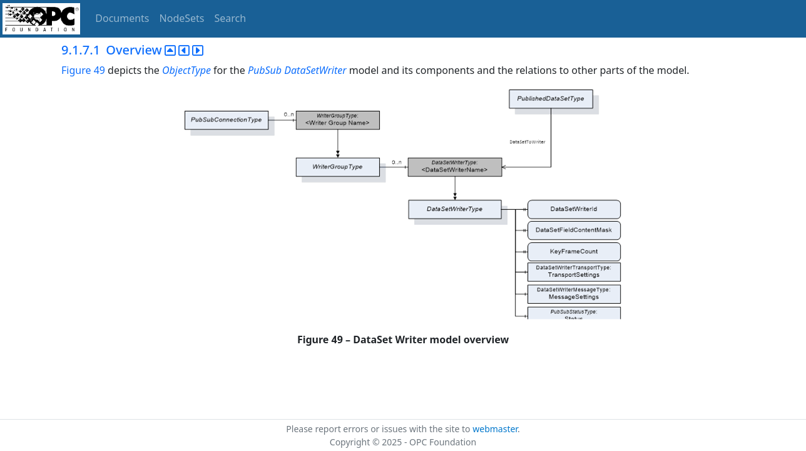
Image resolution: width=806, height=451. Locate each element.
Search (231, 18)
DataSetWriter (315, 70)
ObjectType (186, 70)
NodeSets (182, 18)
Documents (122, 18)
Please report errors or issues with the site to (379, 429)
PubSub (265, 70)
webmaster (495, 429)
